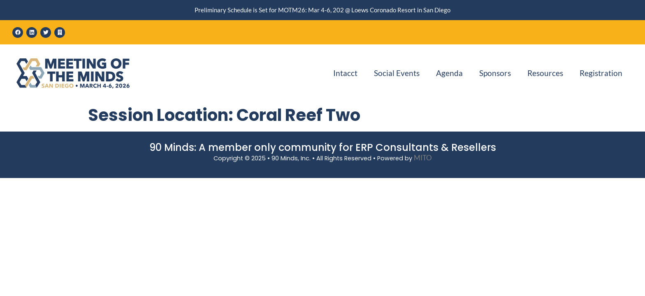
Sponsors (495, 73)
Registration (601, 73)
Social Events (397, 73)
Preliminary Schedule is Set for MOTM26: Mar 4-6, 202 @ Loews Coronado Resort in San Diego (322, 10)
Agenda (449, 73)
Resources (545, 73)
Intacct (345, 73)
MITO (423, 157)
